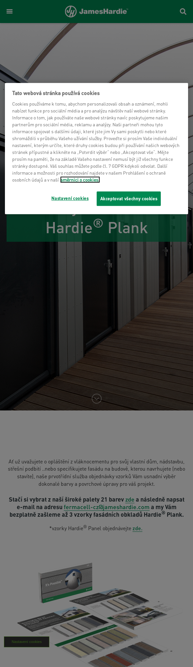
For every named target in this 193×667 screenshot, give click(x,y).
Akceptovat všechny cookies (128, 198)
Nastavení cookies (69, 198)
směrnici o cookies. (80, 180)
